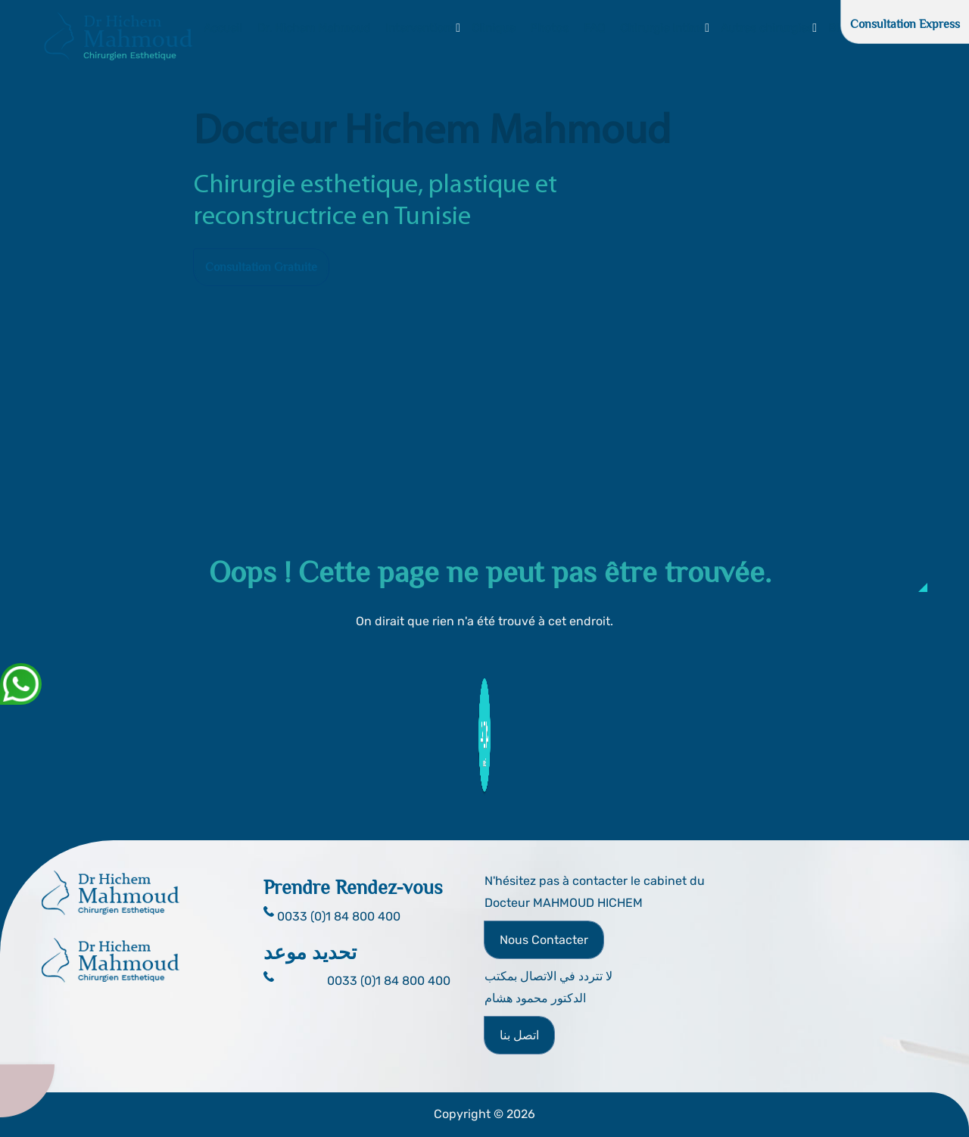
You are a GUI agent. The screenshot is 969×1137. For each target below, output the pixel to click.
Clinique (493, 28)
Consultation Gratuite (261, 267)
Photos (549, 28)
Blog (840, 28)
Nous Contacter (544, 940)
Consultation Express (905, 24)
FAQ (594, 28)
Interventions (420, 28)
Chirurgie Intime (663, 28)
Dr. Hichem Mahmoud (313, 28)
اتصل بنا (519, 1035)
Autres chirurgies (767, 28)
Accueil (223, 28)
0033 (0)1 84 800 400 (388, 980)
